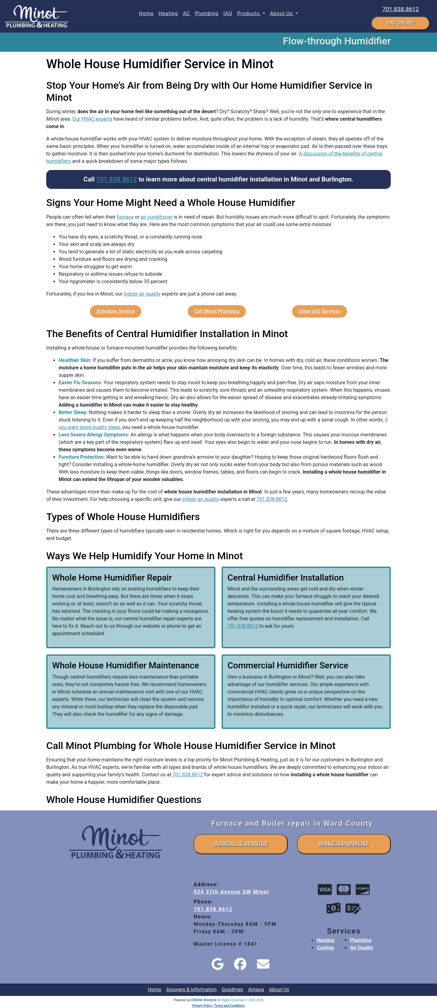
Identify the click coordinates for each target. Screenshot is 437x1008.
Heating (168, 13)
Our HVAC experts (92, 119)
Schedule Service (116, 311)
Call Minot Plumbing (216, 311)
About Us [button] (282, 13)
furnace (125, 217)
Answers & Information (191, 989)
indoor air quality (142, 294)
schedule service (240, 843)
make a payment (344, 843)
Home (146, 13)
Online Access (203, 1000)
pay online (400, 23)
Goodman (232, 989)
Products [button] (249, 13)
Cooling (325, 948)
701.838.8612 (400, 9)
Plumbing (206, 13)
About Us (279, 989)
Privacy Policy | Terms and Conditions (218, 1005)
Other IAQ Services (319, 311)
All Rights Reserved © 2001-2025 (240, 1000)
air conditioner (156, 217)
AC (186, 13)
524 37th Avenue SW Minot (231, 892)
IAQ (227, 13)
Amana (256, 989)
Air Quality (361, 948)
